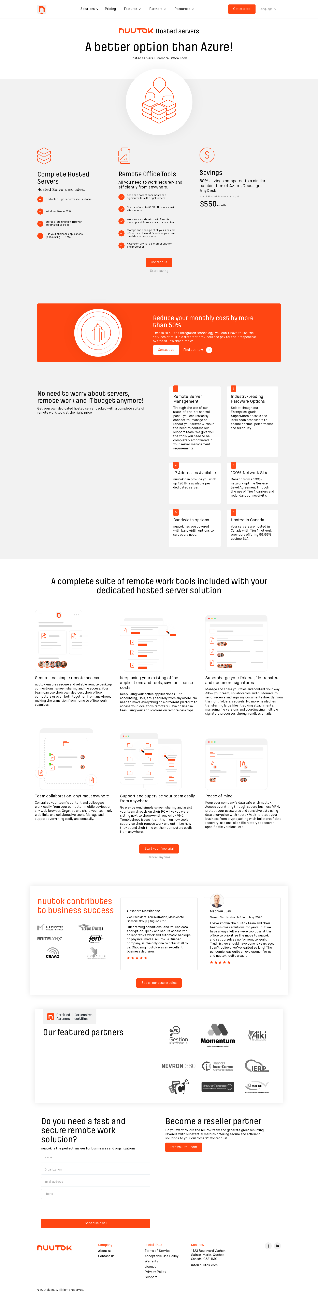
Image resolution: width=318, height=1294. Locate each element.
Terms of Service (158, 1251)
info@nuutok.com (183, 1147)
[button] (89, 9)
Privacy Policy (155, 1272)
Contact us (159, 262)
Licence (150, 1266)
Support (151, 1277)
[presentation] (72, 1209)
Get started (241, 9)
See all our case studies (159, 983)
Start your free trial (159, 848)
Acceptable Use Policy (161, 1256)
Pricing (110, 9)
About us (105, 1251)
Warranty (151, 1261)
